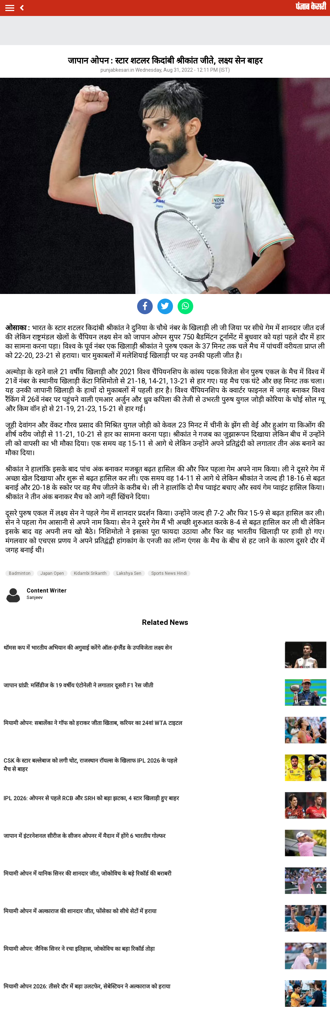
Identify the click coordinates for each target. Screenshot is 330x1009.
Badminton (20, 573)
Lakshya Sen (129, 573)
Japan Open (52, 573)
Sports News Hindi (169, 573)
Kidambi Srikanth (90, 573)
